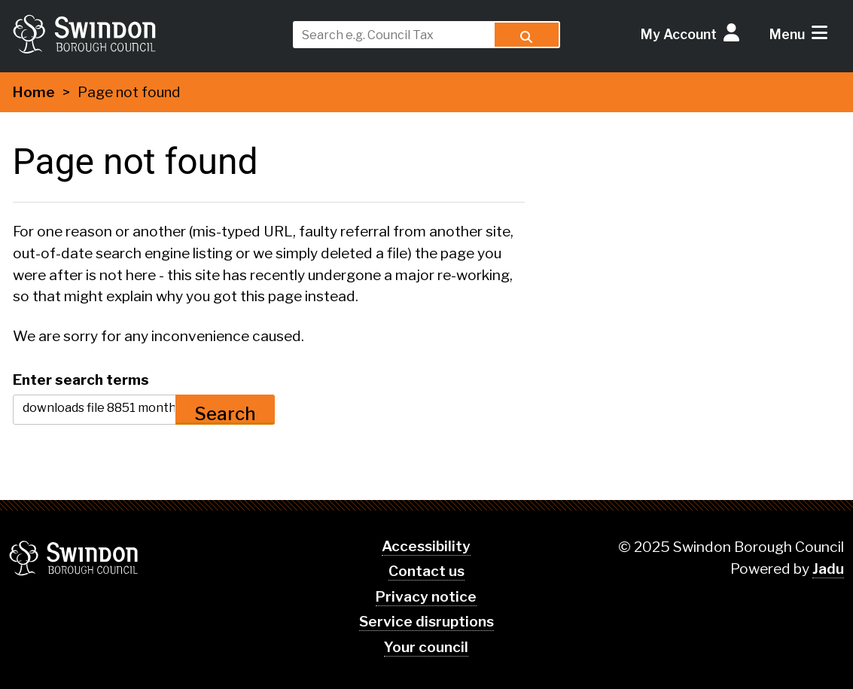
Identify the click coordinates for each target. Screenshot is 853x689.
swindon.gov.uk (146, 34)
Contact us (426, 571)
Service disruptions (426, 621)
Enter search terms (81, 379)
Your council (426, 647)
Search (225, 414)
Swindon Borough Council (74, 558)
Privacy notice (426, 596)
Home (34, 92)
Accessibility (426, 546)
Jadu (828, 569)
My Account (679, 34)
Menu (787, 34)
